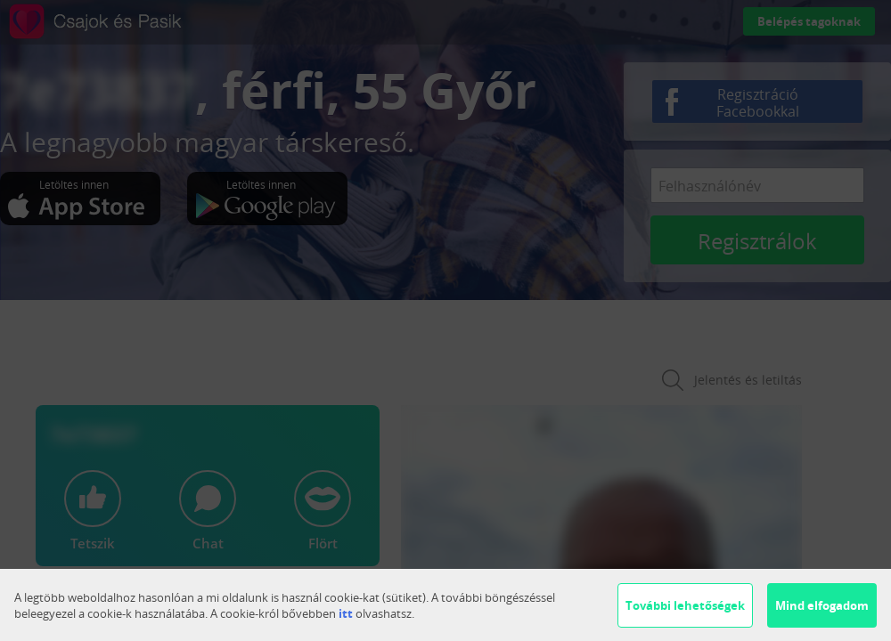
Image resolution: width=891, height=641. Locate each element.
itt (346, 613)
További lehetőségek (685, 605)
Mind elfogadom (822, 605)
